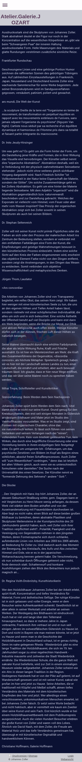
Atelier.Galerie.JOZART (20, 19)
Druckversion (17, 755)
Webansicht (67, 759)
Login (71, 755)
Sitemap (32, 755)
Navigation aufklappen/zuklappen (41, 5)
